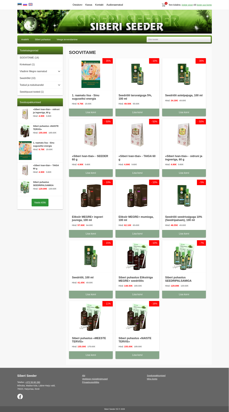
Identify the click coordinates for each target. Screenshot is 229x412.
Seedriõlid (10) (28, 78)
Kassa (88, 4)
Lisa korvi (91, 112)
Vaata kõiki (40, 202)
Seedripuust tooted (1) (32, 92)
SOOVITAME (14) (29, 57)
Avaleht (25, 39)
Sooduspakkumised (156, 375)
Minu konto (152, 379)
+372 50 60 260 (32, 382)
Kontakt (99, 4)
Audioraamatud (115, 4)
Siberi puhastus (42, 39)
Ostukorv (77, 4)
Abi (83, 375)
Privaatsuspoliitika (90, 382)
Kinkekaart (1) (27, 64)
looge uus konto (204, 5)
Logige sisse (187, 5)
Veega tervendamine (67, 39)
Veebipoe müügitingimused (95, 379)
